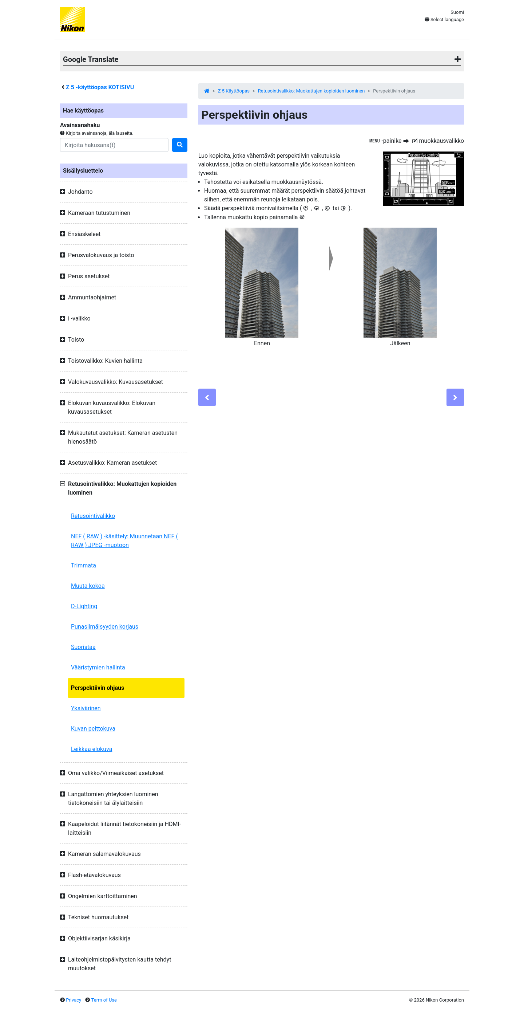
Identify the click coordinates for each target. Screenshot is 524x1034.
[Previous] (207, 397)
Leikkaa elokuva (91, 749)
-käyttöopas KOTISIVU (100, 87)
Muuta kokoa (88, 585)
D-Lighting (84, 606)
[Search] (114, 145)
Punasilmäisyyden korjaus (104, 626)
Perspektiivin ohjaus (97, 687)
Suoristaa (83, 647)
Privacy (73, 1000)
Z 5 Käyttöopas (234, 91)
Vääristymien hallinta (98, 667)
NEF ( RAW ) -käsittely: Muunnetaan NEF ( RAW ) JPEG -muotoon (124, 541)
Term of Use (104, 1000)
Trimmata (83, 565)
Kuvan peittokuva (93, 728)
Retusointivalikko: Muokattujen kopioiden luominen (311, 91)
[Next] (455, 397)
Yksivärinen (86, 708)
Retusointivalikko (93, 515)
